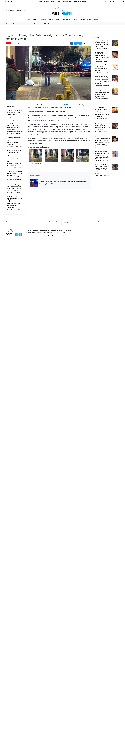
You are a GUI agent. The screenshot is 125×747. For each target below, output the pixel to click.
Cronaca (43, 20)
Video (89, 20)
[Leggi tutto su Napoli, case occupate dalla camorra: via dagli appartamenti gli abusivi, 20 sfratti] (15, 174)
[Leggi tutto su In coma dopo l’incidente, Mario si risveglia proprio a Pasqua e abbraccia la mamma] (102, 55)
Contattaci (28, 235)
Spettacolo (66, 20)
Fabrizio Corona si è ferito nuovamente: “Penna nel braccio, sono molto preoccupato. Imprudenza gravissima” (87, 221)
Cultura (82, 20)
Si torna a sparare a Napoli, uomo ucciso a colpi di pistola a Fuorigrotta (63, 182)
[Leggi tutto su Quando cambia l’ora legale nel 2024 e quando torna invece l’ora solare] (102, 67)
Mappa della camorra (91, 10)
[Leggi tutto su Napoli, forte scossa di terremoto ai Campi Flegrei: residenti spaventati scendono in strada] (15, 114)
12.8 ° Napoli (7, 1)
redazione (15, 43)
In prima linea (103, 10)
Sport (51, 20)
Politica (35, 20)
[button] (116, 2)
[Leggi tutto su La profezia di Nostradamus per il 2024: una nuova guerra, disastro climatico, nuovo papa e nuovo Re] (102, 112)
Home (7, 24)
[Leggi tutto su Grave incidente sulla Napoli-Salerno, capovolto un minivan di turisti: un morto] (15, 153)
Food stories (114, 10)
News (28, 20)
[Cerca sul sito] (105, 2)
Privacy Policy (48, 235)
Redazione (38, 235)
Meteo (96, 20)
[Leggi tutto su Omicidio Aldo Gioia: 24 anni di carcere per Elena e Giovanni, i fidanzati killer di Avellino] (15, 140)
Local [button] (122, 2)
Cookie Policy (60, 235)
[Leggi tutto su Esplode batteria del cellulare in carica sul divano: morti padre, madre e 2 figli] (102, 43)
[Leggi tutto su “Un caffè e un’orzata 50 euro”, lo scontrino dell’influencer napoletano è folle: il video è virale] (102, 155)
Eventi (58, 20)
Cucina (75, 20)
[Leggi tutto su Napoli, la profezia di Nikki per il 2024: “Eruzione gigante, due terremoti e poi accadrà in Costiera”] (102, 127)
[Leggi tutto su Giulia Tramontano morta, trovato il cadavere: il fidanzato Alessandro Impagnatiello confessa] (15, 127)
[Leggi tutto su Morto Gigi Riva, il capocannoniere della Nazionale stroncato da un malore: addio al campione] (102, 79)
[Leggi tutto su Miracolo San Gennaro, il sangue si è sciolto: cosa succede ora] (15, 163)
